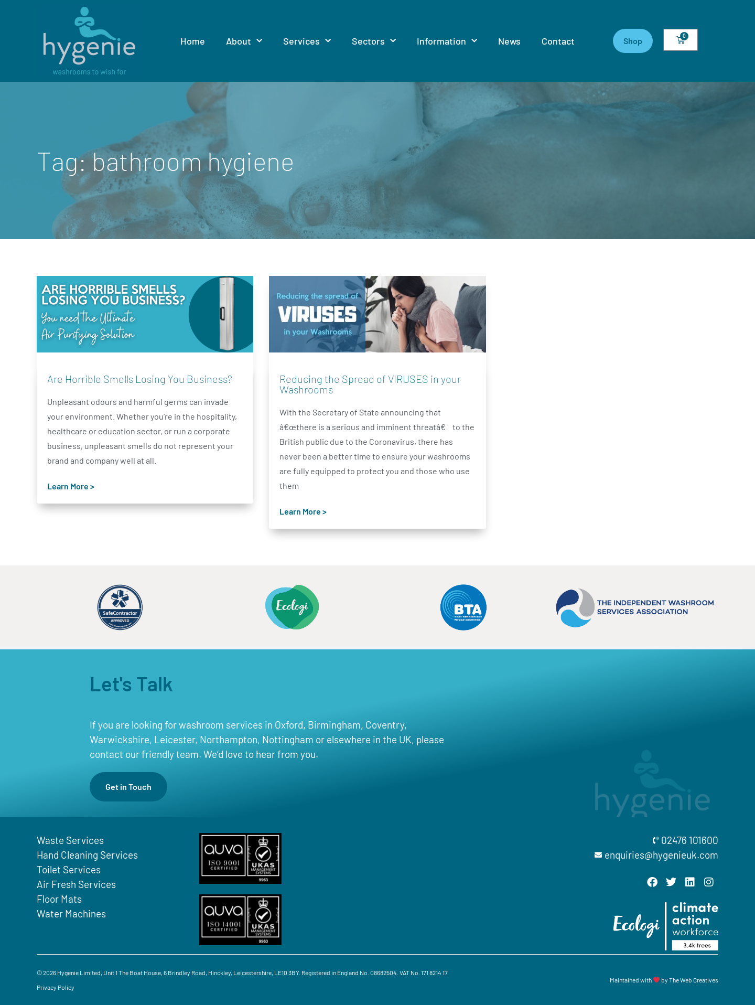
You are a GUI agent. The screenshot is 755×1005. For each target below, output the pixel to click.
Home (192, 41)
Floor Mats (59, 899)
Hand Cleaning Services (87, 855)
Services (307, 41)
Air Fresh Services (76, 884)
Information (447, 41)
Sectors (374, 41)
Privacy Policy (55, 987)
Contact (558, 41)
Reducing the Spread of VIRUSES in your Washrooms (370, 383)
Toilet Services (69, 869)
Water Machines (71, 913)
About (244, 41)
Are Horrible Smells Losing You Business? (139, 378)
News (509, 41)
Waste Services (70, 840)
